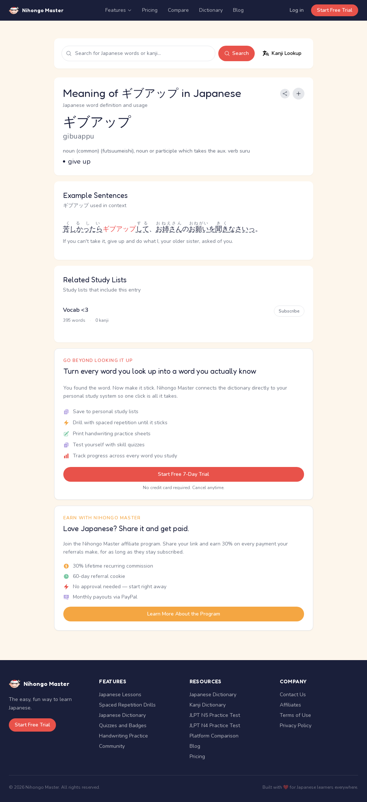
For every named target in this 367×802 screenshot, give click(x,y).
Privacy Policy (295, 725)
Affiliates (290, 704)
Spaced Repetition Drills (127, 704)
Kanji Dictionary (208, 704)
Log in (297, 10)
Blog (238, 10)
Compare (178, 10)
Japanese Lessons (120, 694)
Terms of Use (295, 715)
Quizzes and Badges (123, 725)
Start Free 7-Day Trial (183, 474)
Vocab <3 (75, 310)
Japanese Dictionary (122, 715)
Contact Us (293, 694)
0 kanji (102, 320)
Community (112, 746)
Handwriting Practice (123, 735)
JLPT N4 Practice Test (215, 725)
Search (236, 53)
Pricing (150, 10)
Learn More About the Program (183, 613)
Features (118, 10)
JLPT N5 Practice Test (215, 715)
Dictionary (211, 10)
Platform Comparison (214, 735)
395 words (74, 320)
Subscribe (289, 311)
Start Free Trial (334, 10)
